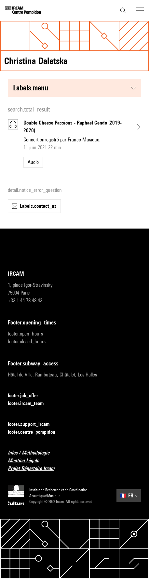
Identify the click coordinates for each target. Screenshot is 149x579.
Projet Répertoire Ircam (35, 468)
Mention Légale (27, 460)
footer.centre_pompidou (35, 432)
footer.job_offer (27, 395)
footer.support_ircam (32, 424)
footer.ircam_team (29, 403)
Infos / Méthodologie (32, 453)
